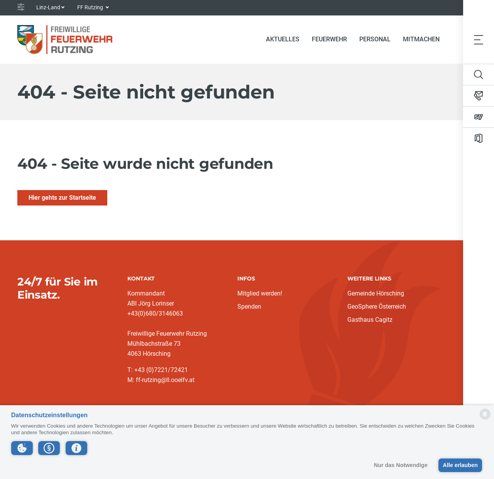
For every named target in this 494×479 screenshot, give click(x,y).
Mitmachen (421, 39)
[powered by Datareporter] (485, 419)
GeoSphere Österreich (376, 306)
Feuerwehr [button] (329, 39)
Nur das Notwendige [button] (401, 465)
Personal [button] (375, 39)
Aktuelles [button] (282, 39)
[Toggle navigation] (478, 39)
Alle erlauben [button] (460, 465)
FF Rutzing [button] (90, 7)
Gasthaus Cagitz (369, 319)
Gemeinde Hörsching (375, 293)
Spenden (249, 306)
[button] (22, 448)
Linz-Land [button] (48, 7)
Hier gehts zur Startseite (62, 197)
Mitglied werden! (259, 293)
